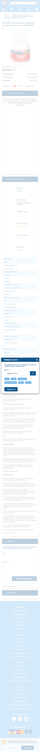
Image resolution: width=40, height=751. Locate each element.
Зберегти (11, 389)
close (37, 360)
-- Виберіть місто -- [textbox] (12, 373)
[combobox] (20, 373)
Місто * (6, 370)
